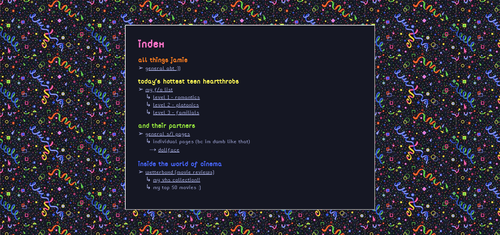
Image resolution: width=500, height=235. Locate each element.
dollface (169, 150)
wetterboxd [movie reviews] (179, 172)
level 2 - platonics (176, 105)
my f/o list (159, 89)
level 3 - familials (176, 112)
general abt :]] (162, 68)
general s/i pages (167, 134)
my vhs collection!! (176, 180)
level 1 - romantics (176, 97)
